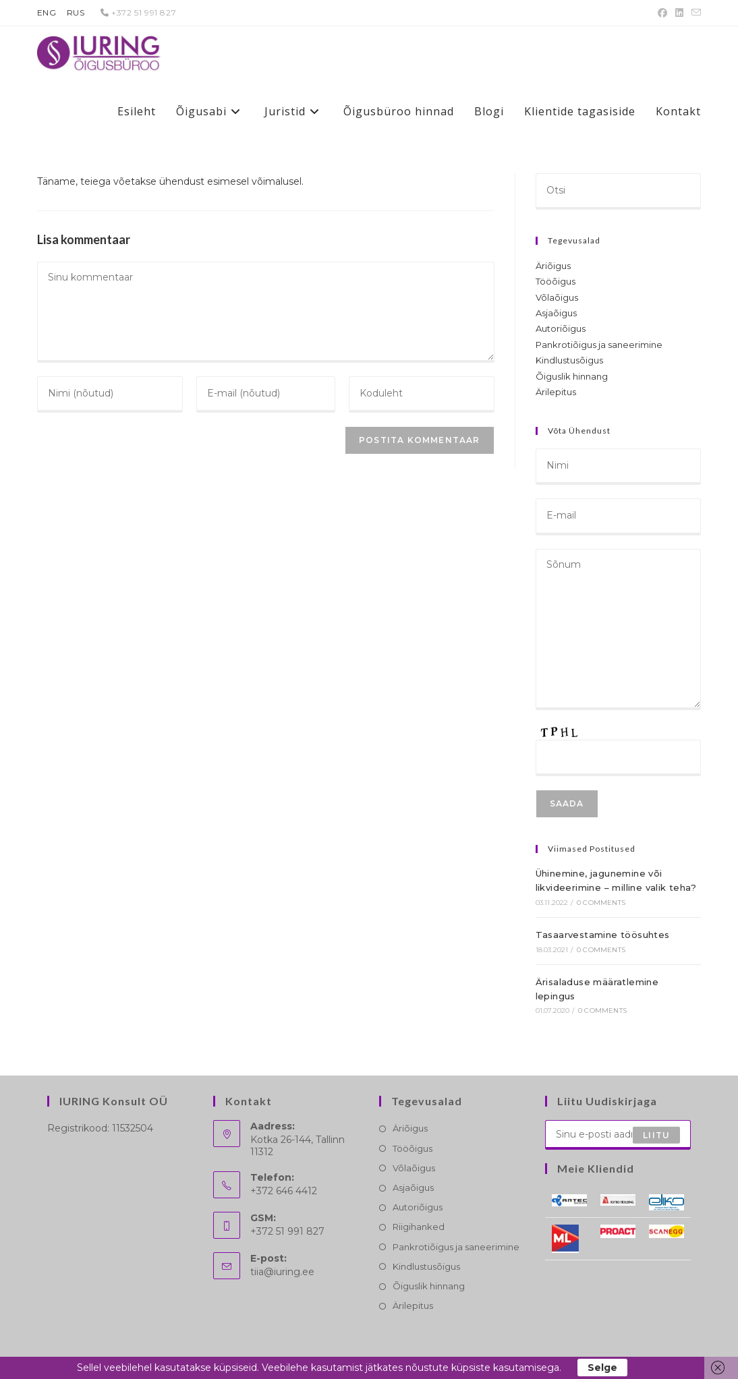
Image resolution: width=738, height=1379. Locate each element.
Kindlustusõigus (569, 360)
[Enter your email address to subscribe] (618, 1135)
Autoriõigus (561, 328)
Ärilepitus (556, 391)
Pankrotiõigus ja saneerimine (599, 344)
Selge (602, 1367)
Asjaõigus (556, 312)
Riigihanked (419, 1226)
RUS (76, 12)
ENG (47, 12)
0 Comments (601, 902)
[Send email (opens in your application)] (694, 13)
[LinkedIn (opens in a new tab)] (679, 13)
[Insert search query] (619, 191)
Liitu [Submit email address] (656, 1134)
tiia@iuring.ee (282, 1272)
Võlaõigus (557, 297)
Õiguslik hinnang (572, 376)
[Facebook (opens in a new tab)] (662, 13)
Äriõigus (553, 265)
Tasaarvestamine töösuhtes (603, 934)
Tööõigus (555, 281)
